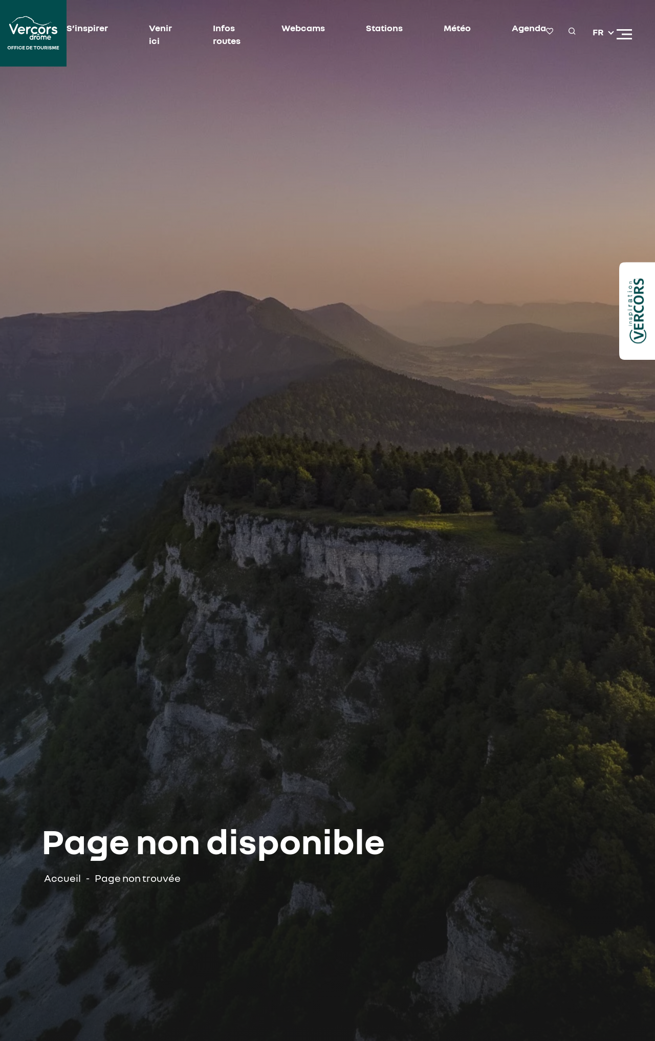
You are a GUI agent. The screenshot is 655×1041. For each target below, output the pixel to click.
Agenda (529, 27)
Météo (457, 27)
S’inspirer (87, 27)
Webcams (303, 27)
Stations (384, 27)
